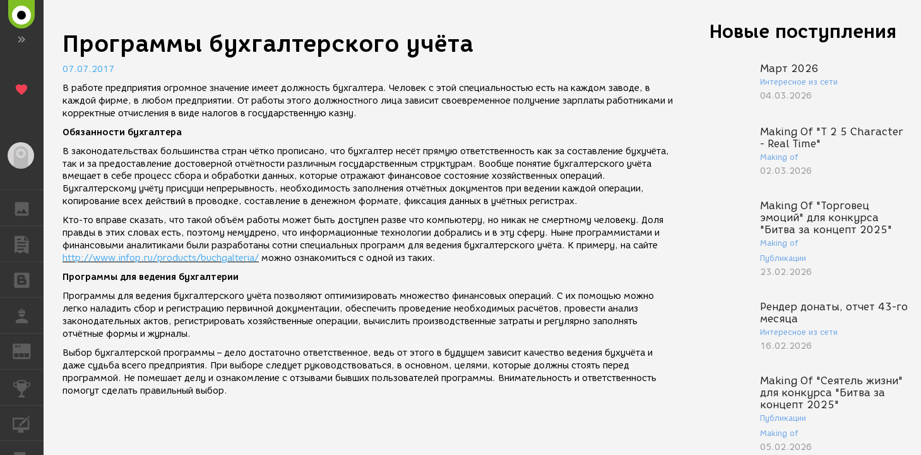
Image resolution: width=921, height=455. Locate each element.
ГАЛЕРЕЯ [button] (28, 208)
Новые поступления (803, 31)
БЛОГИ (28, 279)
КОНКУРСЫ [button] (28, 387)
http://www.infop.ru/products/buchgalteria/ (160, 258)
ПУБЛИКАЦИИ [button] (28, 244)
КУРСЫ (28, 422)
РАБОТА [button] (28, 315)
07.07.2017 (88, 69)
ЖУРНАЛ (28, 350)
